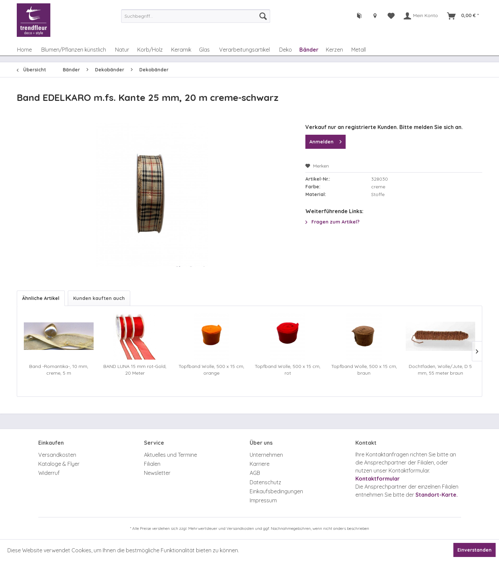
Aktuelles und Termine (170, 454)
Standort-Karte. (436, 494)
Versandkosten (57, 454)
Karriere (259, 463)
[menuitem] (195, 16)
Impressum (263, 500)
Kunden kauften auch (99, 298)
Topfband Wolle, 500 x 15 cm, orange (211, 369)
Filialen (152, 463)
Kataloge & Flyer (59, 463)
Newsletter (157, 473)
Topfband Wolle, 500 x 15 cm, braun (364, 369)
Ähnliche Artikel (40, 298)
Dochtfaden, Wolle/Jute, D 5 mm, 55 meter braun (440, 369)
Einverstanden (474, 550)
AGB (255, 473)
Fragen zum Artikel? (332, 222)
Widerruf (49, 473)
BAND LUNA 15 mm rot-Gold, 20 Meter (134, 369)
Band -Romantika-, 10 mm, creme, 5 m (58, 369)
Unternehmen (266, 454)
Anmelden (325, 140)
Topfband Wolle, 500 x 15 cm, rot (287, 369)
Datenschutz (265, 482)
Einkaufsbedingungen (276, 491)
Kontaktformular (377, 478)
